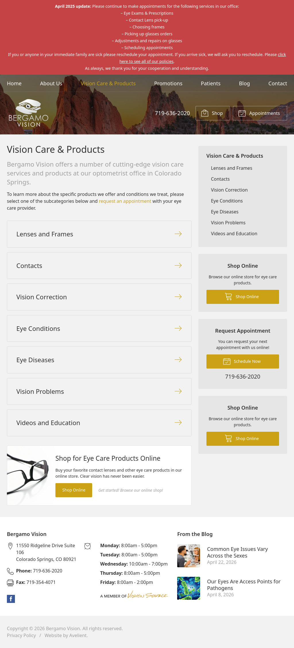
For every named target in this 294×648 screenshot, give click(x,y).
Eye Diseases (225, 212)
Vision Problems (228, 222)
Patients (211, 83)
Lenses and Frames (231, 168)
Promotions (168, 83)
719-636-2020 (172, 113)
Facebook (11, 599)
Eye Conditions (227, 201)
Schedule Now (242, 361)
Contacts (220, 179)
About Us (51, 83)
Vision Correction (229, 190)
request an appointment (125, 201)
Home (14, 83)
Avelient (77, 635)
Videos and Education (234, 233)
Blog (244, 83)
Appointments (259, 113)
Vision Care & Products (108, 83)
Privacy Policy (21, 635)
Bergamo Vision (63, 628)
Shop (212, 113)
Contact (277, 83)
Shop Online (73, 490)
